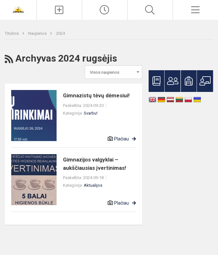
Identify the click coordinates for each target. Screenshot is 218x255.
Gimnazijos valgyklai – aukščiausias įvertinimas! (94, 163)
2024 (60, 33)
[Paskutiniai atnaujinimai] (104, 10)
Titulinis (12, 33)
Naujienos (38, 33)
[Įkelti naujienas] (59, 10)
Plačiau (121, 138)
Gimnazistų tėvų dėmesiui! (96, 95)
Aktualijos (93, 185)
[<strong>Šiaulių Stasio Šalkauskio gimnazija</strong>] (18, 9)
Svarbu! (90, 113)
